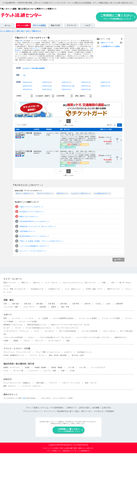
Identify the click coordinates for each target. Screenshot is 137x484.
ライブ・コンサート (12, 279)
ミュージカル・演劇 (10, 307)
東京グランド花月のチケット (25, 193)
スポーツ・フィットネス (71, 383)
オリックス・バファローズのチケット (33, 251)
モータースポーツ (54, 341)
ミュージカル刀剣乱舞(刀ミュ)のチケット (34, 246)
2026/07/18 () (27, 82)
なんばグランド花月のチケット (81, 193)
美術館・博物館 (56, 367)
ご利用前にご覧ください (116, 17)
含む (115, 125)
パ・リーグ (29, 318)
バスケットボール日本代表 (13, 337)
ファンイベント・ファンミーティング (17, 352)
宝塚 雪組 (39, 304)
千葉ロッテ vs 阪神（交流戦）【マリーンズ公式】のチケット (41, 241)
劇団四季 (119, 304)
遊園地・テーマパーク (11, 367)
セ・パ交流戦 (43, 318)
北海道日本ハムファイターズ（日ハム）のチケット (37, 226)
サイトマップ (49, 411)
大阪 (24, 75)
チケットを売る (39, 25)
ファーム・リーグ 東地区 (88, 318)
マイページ (71, 25)
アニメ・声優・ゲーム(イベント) (47, 352)
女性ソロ (36, 283)
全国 (17, 75)
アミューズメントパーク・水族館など (17, 383)
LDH (112, 283)
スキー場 (82, 367)
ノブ (34, 41)
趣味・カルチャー (9, 386)
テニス (36, 331)
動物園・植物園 (40, 367)
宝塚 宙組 (63, 304)
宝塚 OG (87, 304)
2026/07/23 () (27, 86)
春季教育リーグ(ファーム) (12, 325)
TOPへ (119, 259)
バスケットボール (109, 331)
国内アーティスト (9, 283)
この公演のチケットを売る (110, 46)
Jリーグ (18, 328)
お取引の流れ (84, 408)
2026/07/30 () (66, 89)
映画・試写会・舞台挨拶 (58, 355)
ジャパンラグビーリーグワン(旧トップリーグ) (92, 337)
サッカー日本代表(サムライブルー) (38, 328)
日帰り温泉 (40, 383)
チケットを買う (23, 25)
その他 (72, 371)
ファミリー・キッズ (36, 355)
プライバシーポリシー (32, 411)
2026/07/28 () (27, 89)
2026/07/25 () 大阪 (68, 86)
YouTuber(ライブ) (36, 289)
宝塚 (5, 304)
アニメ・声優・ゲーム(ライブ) (14, 289)
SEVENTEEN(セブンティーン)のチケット (34, 236)
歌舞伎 (53, 307)
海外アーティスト (113, 289)
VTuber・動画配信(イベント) (13, 355)
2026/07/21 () (86, 82)
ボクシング (39, 341)
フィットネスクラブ (98, 367)
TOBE (103, 283)
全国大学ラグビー (120, 337)
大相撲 (5, 341)
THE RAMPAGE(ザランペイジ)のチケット (34, 221)
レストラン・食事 (49, 371)
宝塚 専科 (75, 304)
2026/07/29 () (47, 89)
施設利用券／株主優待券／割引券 (18, 364)
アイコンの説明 (21, 125)
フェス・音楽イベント (73, 289)
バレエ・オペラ (28, 307)
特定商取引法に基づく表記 (68, 411)
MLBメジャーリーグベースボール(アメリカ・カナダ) (70, 325)
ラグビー (31, 337)
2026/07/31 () (86, 89)
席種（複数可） (80, 96)
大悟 (20, 41)
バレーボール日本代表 (89, 331)
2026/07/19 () (47, 82)
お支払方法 (106, 408)
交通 (62, 371)
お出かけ (7, 379)
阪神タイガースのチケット (29, 216)
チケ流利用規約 (56, 408)
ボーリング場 (18, 371)
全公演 (18, 68)
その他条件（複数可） (43, 96)
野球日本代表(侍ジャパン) (36, 325)
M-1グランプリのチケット (45, 193)
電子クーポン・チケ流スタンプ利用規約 (97, 411)
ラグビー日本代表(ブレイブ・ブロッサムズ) (55, 337)
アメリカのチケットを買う (13, 398)
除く (119, 125)
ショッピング (33, 371)
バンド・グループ (51, 283)
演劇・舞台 (8, 300)
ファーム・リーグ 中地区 (111, 318)
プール (5, 371)
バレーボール (49, 331)
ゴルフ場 (71, 367)
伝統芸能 (43, 307)
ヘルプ (87, 25)
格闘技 (15, 341)
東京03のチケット (62, 193)
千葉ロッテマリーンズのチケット (31, 207)
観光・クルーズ (90, 383)
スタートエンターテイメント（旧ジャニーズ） (79, 283)
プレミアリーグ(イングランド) (67, 328)
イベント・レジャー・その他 (16, 348)
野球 (5, 318)
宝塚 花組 (15, 304)
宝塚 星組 (51, 304)
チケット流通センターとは (37, 408)
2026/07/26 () (86, 86)
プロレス (27, 341)
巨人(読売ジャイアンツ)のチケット (31, 212)
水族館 (27, 367)
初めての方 (55, 25)
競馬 (68, 341)
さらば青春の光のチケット (102, 193)
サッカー (6, 328)
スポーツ (7, 315)
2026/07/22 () (105, 82)
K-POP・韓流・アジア (94, 289)
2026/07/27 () (105, 86)
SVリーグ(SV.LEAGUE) (67, 331)
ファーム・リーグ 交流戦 (28, 321)
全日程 (18, 82)
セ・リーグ (16, 318)
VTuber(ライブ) (53, 289)
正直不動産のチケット (27, 231)
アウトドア (53, 383)
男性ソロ (24, 283)
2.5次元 (98, 304)
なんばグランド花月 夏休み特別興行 (34, 68)
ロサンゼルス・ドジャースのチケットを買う (57, 398)
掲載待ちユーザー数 (107, 42)
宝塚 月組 (27, 304)
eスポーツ (68, 352)
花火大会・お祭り (78, 355)
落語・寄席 (65, 307)
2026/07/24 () (47, 86)
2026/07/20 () (66, 82)
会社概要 (95, 408)
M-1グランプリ (37, 48)
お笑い (108, 304)
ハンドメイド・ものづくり (31, 386)
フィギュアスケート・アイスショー (16, 331)
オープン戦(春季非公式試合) (63, 318)
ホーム (7, 25)
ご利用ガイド (71, 408)
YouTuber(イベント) (84, 352)
